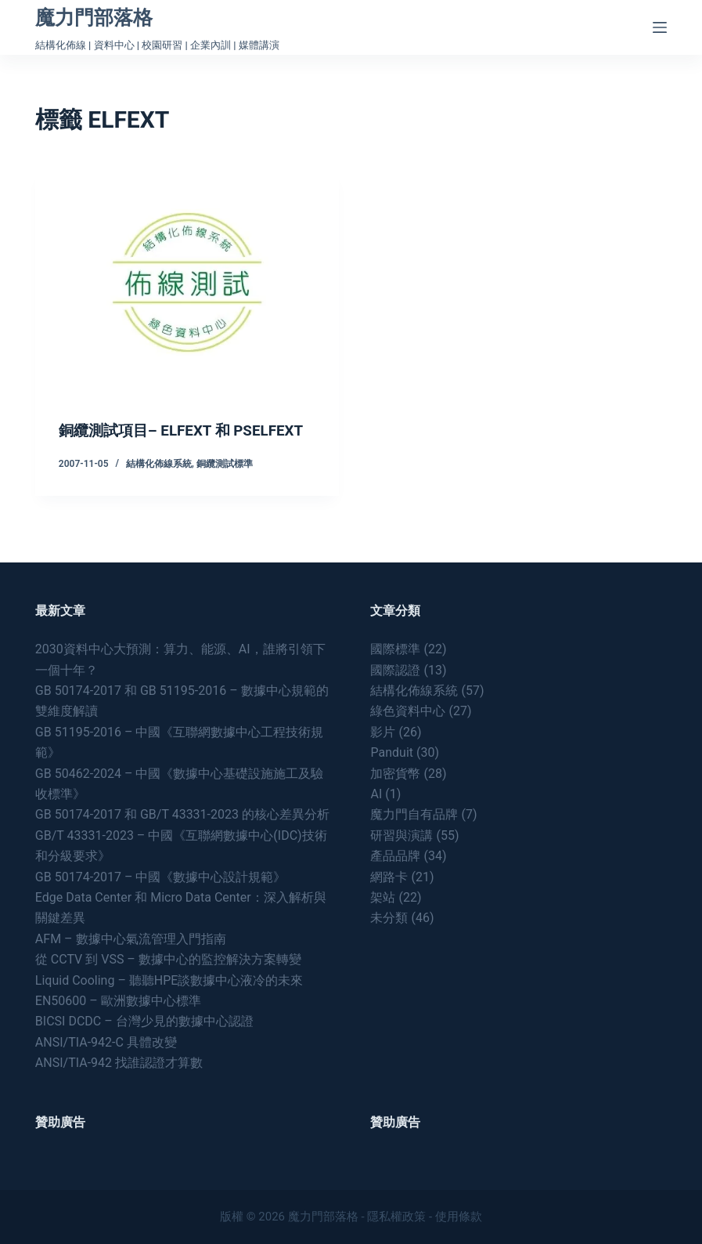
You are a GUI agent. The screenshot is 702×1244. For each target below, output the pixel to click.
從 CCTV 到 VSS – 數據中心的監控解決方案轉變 (168, 959)
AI (376, 794)
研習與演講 (401, 835)
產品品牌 (395, 855)
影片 (382, 732)
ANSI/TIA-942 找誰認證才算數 (119, 1062)
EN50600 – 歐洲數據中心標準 (118, 1000)
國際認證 (395, 670)
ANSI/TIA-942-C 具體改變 (106, 1042)
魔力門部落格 (94, 17)
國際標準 (395, 649)
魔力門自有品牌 (414, 814)
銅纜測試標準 (224, 483)
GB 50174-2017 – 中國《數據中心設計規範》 (160, 877)
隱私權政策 (396, 1217)
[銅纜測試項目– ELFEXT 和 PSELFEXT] (187, 282)
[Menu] (660, 27)
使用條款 (458, 1217)
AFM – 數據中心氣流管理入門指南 (130, 938)
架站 (382, 897)
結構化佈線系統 (159, 483)
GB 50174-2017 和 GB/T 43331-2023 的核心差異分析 (182, 814)
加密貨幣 (395, 773)
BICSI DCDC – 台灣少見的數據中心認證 (144, 1021)
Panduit (391, 752)
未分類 (389, 917)
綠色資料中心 (407, 710)
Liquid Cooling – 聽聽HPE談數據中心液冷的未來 (169, 980)
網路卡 (389, 877)
